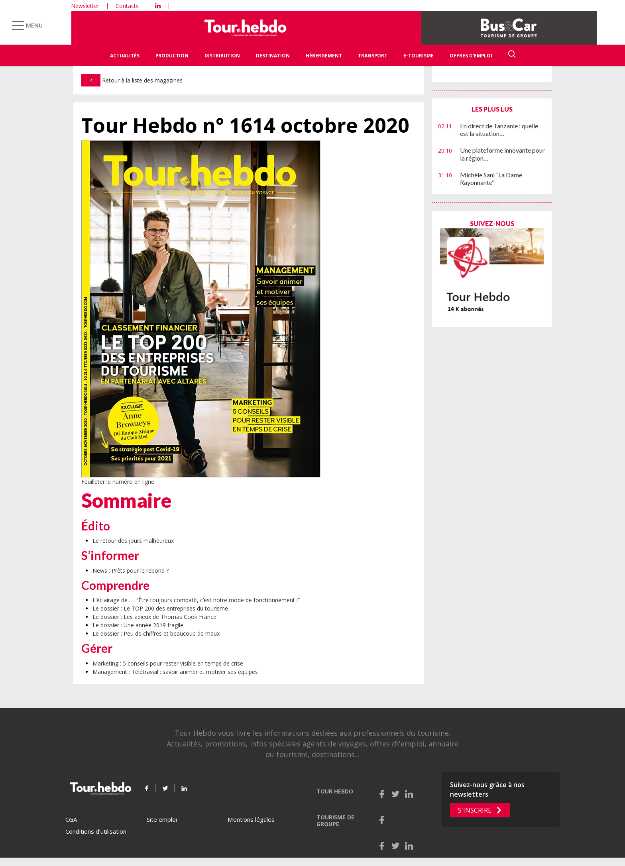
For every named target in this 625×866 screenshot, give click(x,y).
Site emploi (162, 819)
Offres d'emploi (471, 55)
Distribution (222, 55)
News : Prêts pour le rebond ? (130, 570)
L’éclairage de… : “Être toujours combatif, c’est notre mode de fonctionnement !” (196, 600)
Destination (273, 55)
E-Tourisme (418, 55)
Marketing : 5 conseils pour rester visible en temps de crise (167, 663)
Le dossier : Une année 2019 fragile (137, 625)
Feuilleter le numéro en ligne (117, 481)
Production (172, 55)
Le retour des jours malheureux (133, 540)
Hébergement (324, 55)
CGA (71, 819)
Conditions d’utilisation (95, 831)
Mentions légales (251, 819)
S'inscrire (474, 810)
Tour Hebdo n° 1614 (245, 125)
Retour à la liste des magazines (132, 80)
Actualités (125, 55)
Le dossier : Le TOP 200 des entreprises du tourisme (160, 608)
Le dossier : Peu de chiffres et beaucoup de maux (156, 633)
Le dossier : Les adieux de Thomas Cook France (154, 617)
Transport (372, 55)
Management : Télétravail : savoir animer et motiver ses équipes (175, 672)
